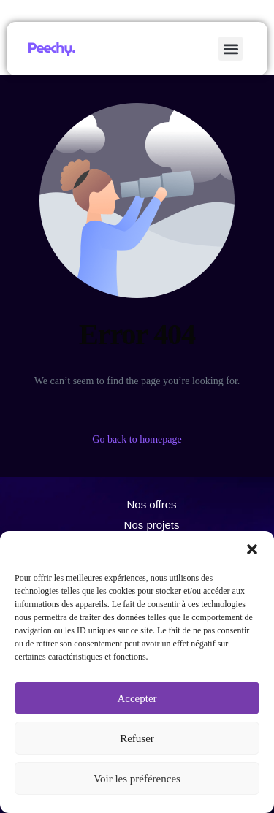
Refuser (137, 738)
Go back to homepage (136, 439)
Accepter (136, 698)
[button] (252, 549)
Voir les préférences (137, 779)
